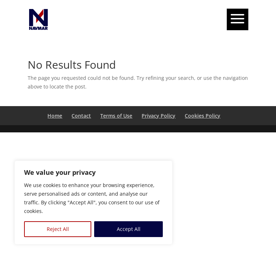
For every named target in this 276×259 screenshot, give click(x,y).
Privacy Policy (158, 115)
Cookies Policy (202, 115)
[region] (93, 202)
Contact (81, 115)
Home (54, 115)
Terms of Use (116, 115)
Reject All (58, 229)
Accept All (129, 229)
